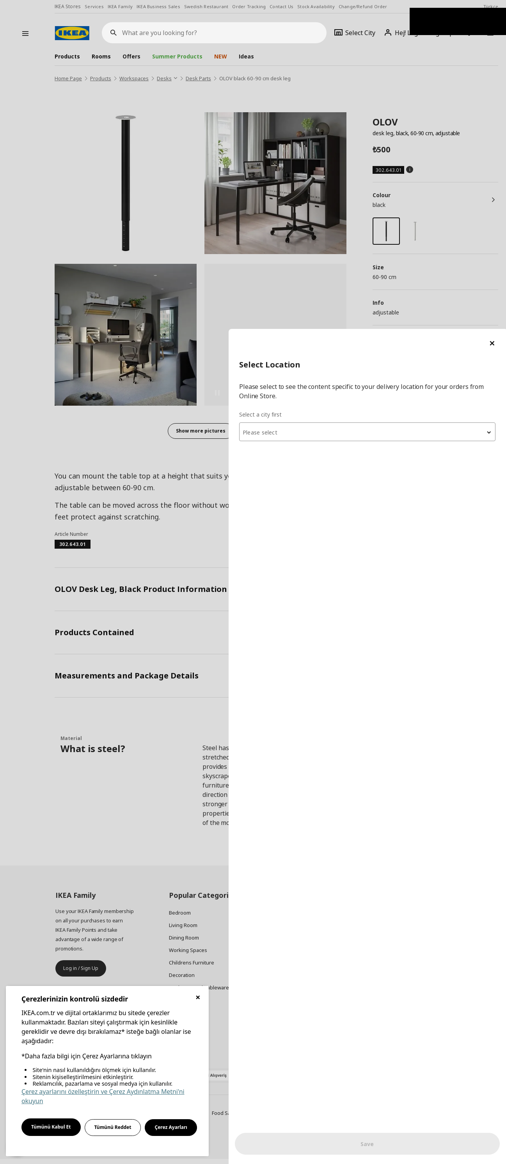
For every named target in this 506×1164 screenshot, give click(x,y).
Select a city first (350, 85)
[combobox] (412, 103)
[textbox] (412, 103)
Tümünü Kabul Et (51, 1126)
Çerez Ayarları (170, 1127)
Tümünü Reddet (112, 1127)
